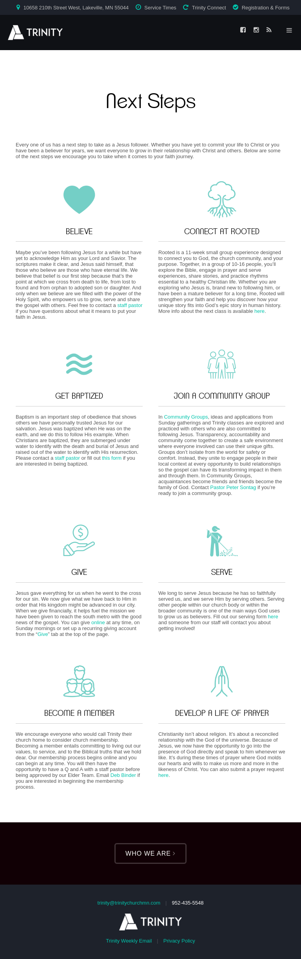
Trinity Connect (209, 8)
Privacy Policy (179, 941)
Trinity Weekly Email (129, 941)
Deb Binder (123, 775)
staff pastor (129, 305)
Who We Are (150, 853)
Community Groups (186, 417)
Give (43, 634)
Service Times (160, 8)
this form (111, 458)
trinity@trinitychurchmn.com (129, 903)
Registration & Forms (266, 8)
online (98, 622)
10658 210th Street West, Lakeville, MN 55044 (76, 8)
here (259, 311)
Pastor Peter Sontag (233, 487)
